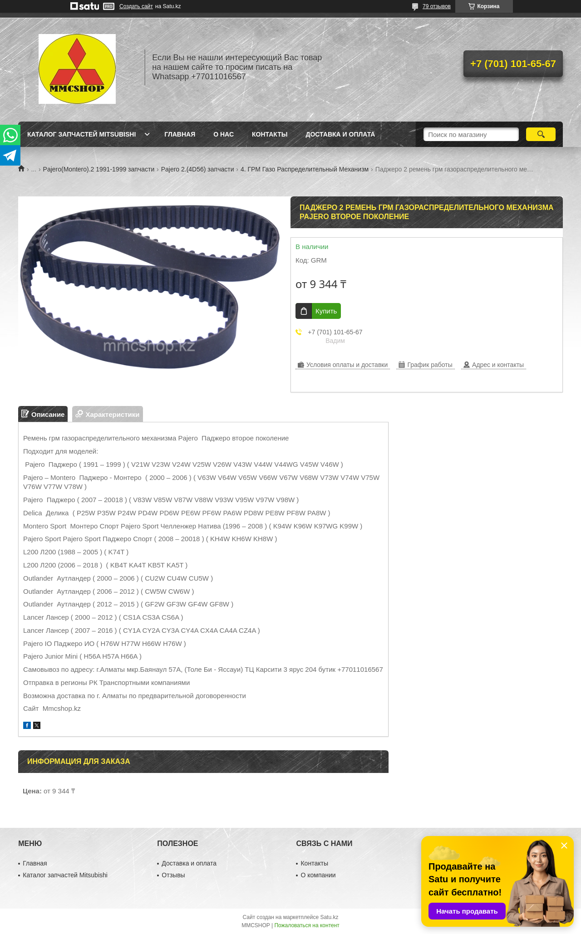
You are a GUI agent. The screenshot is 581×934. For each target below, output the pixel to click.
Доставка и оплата (340, 134)
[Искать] (541, 134)
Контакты (269, 134)
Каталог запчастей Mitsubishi (81, 134)
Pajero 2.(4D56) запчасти (197, 169)
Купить (326, 311)
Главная (179, 134)
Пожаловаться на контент (306, 925)
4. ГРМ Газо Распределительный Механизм (305, 169)
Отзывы (173, 875)
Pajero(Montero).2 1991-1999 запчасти (99, 169)
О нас (223, 134)
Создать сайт (136, 6)
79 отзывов (437, 6)
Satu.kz (329, 917)
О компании (317, 875)
